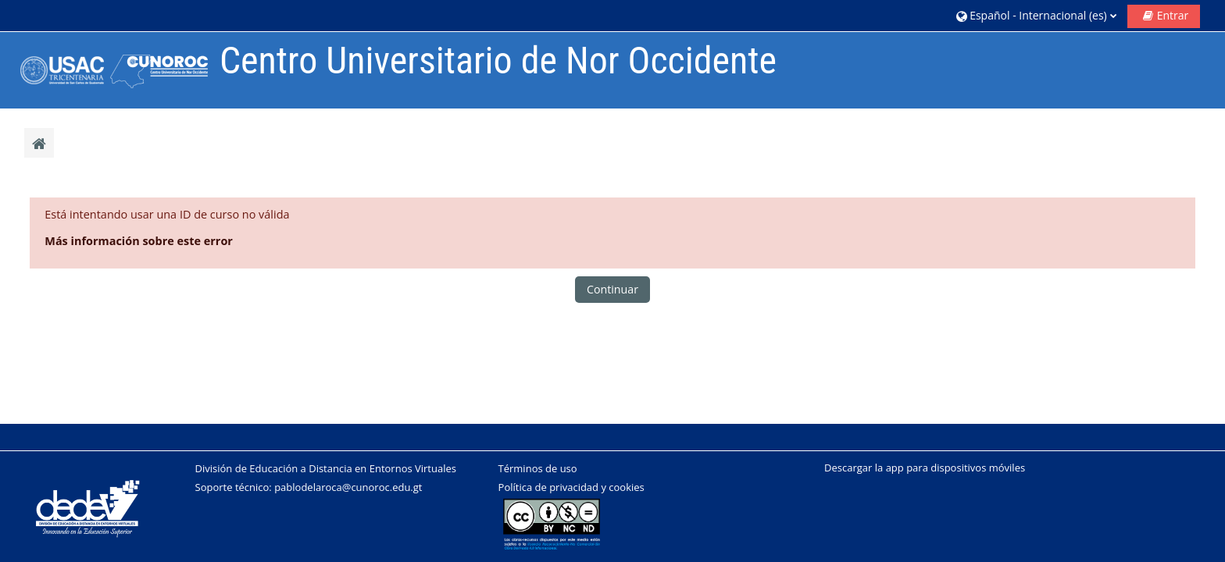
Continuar (612, 289)
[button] (1036, 15)
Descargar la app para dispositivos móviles (924, 468)
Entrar (1173, 15)
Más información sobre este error (139, 240)
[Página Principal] (110, 69)
